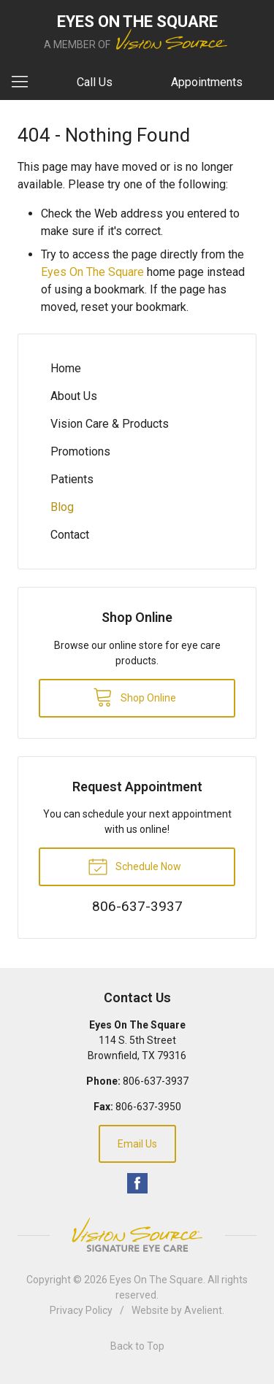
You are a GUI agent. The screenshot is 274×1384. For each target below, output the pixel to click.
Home (65, 368)
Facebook (137, 1183)
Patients (72, 479)
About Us (73, 396)
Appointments (207, 82)
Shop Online (134, 696)
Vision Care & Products (109, 424)
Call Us (95, 82)
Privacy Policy (81, 1310)
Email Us (137, 1144)
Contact (69, 535)
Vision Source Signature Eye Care (137, 1235)
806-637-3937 (156, 1081)
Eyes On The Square (92, 272)
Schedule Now (134, 866)
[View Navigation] (25, 82)
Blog (62, 507)
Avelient (203, 1310)
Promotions (80, 451)
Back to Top (137, 1346)
